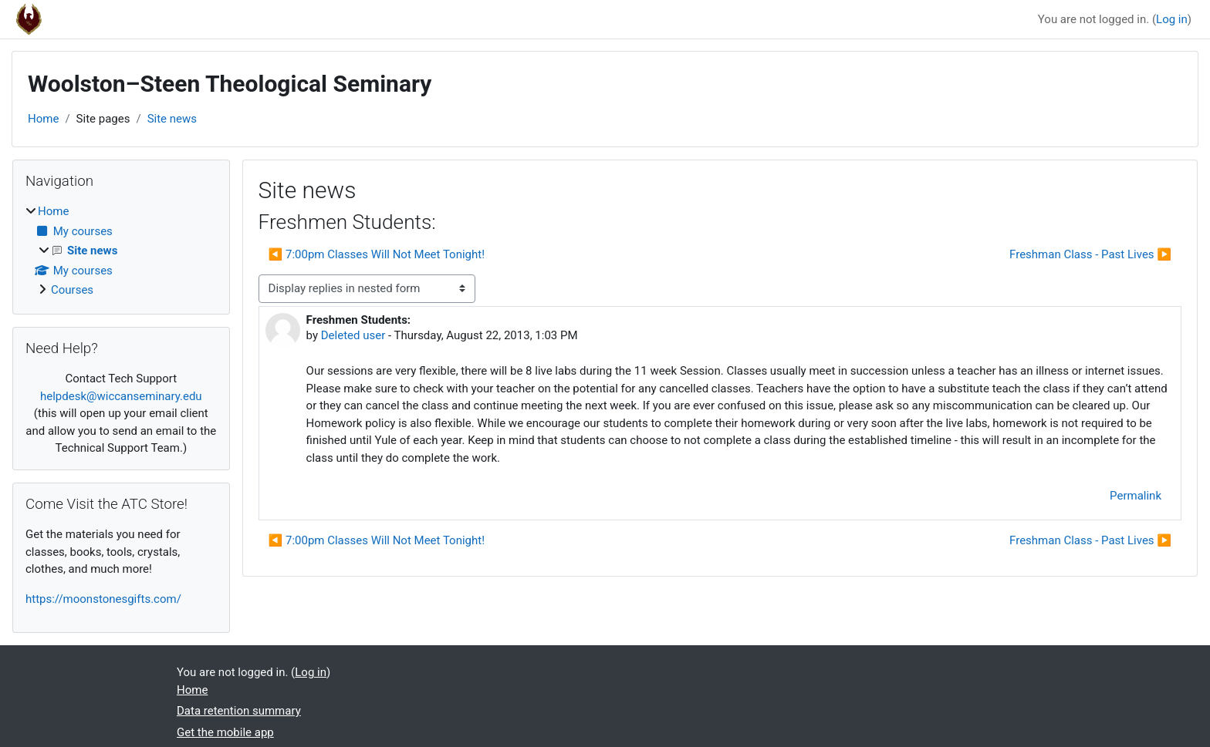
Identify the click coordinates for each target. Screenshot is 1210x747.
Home (43, 119)
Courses (72, 290)
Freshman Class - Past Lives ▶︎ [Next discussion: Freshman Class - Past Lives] (1090, 254)
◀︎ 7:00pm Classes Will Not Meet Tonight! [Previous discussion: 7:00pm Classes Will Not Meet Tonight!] (377, 254)
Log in (1172, 19)
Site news (172, 119)
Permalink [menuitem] (1135, 496)
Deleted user (353, 335)
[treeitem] (121, 251)
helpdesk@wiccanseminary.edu (121, 396)
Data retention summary (239, 711)
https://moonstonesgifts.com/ (103, 599)
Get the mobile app (225, 732)
